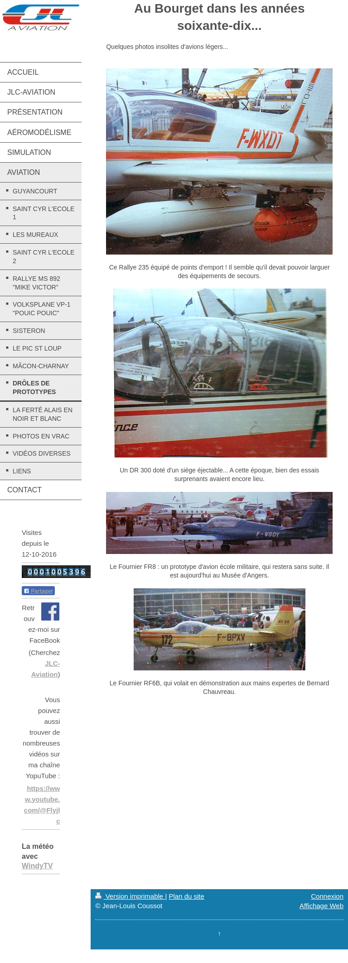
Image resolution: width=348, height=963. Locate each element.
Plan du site (186, 896)
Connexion (327, 896)
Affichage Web (321, 906)
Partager (38, 591)
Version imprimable (130, 896)
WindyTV (37, 866)
